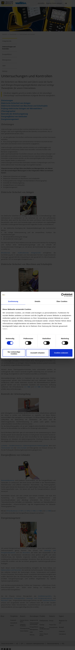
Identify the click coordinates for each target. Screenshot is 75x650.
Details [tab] (37, 301)
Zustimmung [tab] (13, 301)
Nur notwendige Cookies (14, 353)
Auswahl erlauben (37, 353)
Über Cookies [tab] (62, 301)
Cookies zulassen (61, 353)
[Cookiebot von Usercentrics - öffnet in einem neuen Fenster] (62, 295)
